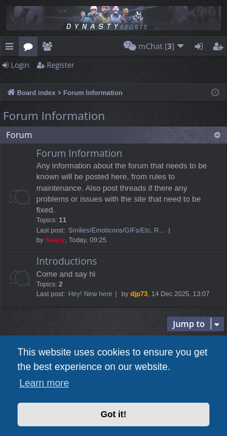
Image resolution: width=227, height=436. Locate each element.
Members (49, 48)
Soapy (55, 239)
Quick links (12, 48)
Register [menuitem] (220, 48)
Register (60, 65)
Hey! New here (90, 293)
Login (20, 65)
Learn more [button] (44, 383)
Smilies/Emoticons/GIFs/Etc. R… (117, 230)
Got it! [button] (113, 414)
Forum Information (54, 116)
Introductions (66, 261)
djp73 (139, 293)
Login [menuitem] (201, 48)
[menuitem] (154, 46)
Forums (31, 48)
